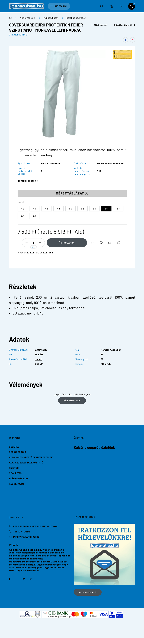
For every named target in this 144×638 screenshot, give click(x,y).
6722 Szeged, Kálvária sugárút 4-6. (35, 526)
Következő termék (124, 25)
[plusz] (40, 242)
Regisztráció (17, 451)
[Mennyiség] (33, 242)
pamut (38, 359)
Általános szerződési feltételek (31, 457)
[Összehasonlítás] (92, 242)
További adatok (28, 180)
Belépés (14, 446)
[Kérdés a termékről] (118, 242)
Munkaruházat (50, 17)
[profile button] (121, 6)
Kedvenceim (16, 483)
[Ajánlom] (109, 242)
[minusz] (26, 242)
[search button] (101, 6)
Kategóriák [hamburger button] (58, 6)
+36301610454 (21, 531)
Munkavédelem (27, 17)
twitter (16, 579)
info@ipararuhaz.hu (26, 536)
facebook (9, 579)
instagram (30, 579)
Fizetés (14, 467)
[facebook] (125, 40)
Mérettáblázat (72, 193)
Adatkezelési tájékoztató (26, 462)
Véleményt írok (72, 400)
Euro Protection (50, 163)
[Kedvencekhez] (101, 242)
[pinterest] (132, 40)
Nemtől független (111, 349)
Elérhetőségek (18, 478)
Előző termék (99, 25)
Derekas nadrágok (76, 17)
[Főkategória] (10, 18)
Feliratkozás (88, 592)
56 (102, 354)
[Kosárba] (67, 242)
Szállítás (15, 473)
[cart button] (131, 6)
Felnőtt (39, 354)
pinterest (23, 579)
